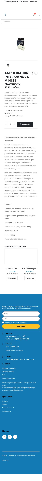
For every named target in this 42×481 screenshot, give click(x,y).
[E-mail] (21, 358)
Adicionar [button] (12, 278)
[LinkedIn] (15, 437)
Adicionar (26, 124)
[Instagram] (10, 437)
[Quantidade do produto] (10, 124)
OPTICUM (12, 272)
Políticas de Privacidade (19, 322)
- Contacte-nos (21, 1)
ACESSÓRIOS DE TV (18, 116)
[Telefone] (21, 347)
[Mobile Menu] (5, 14)
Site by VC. (5, 460)
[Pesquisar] (27, 21)
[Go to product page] (12, 256)
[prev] (32, 73)
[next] (36, 73)
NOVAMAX (29, 272)
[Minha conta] (39, 14)
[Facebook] (4, 437)
